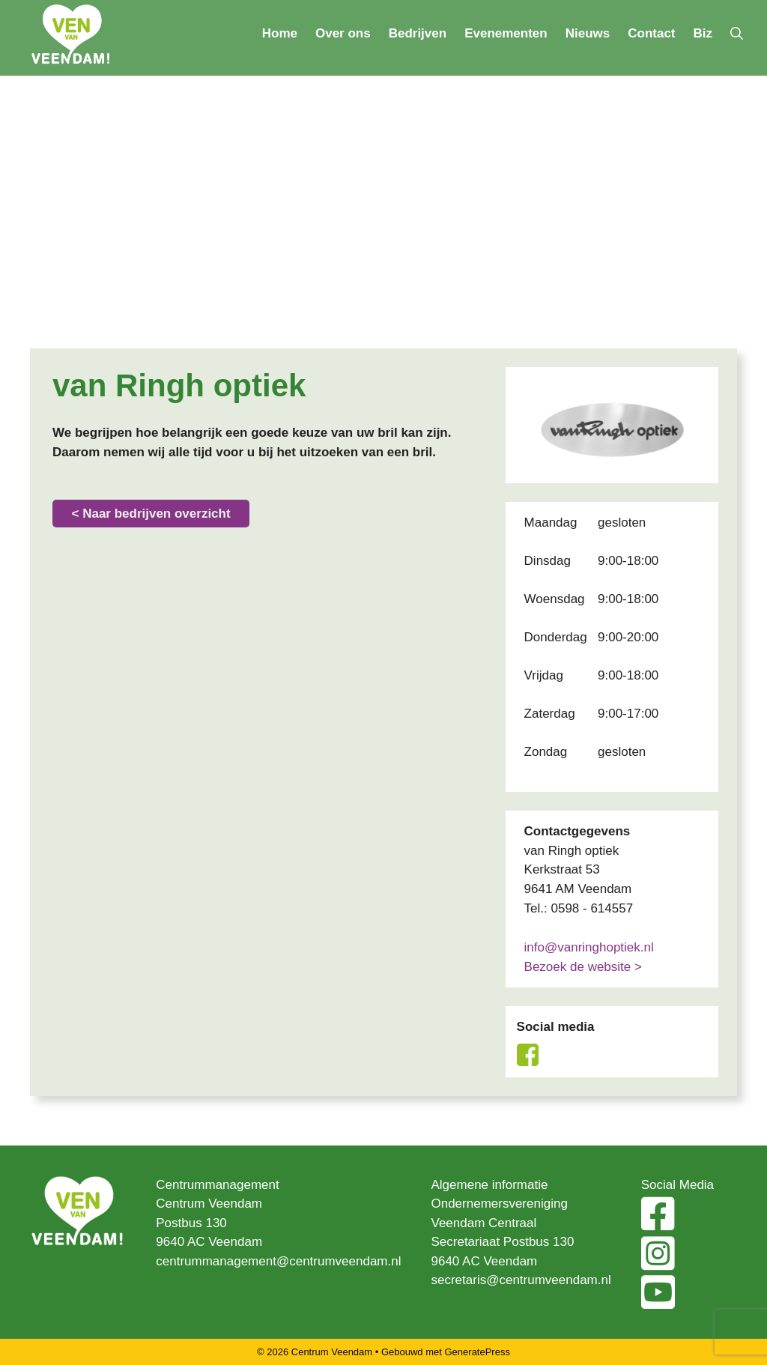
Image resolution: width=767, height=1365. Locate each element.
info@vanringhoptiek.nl (589, 947)
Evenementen (506, 33)
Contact (651, 33)
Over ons (343, 33)
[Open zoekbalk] (736, 33)
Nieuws (588, 33)
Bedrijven (417, 33)
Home (279, 33)
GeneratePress (477, 1352)
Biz (703, 33)
